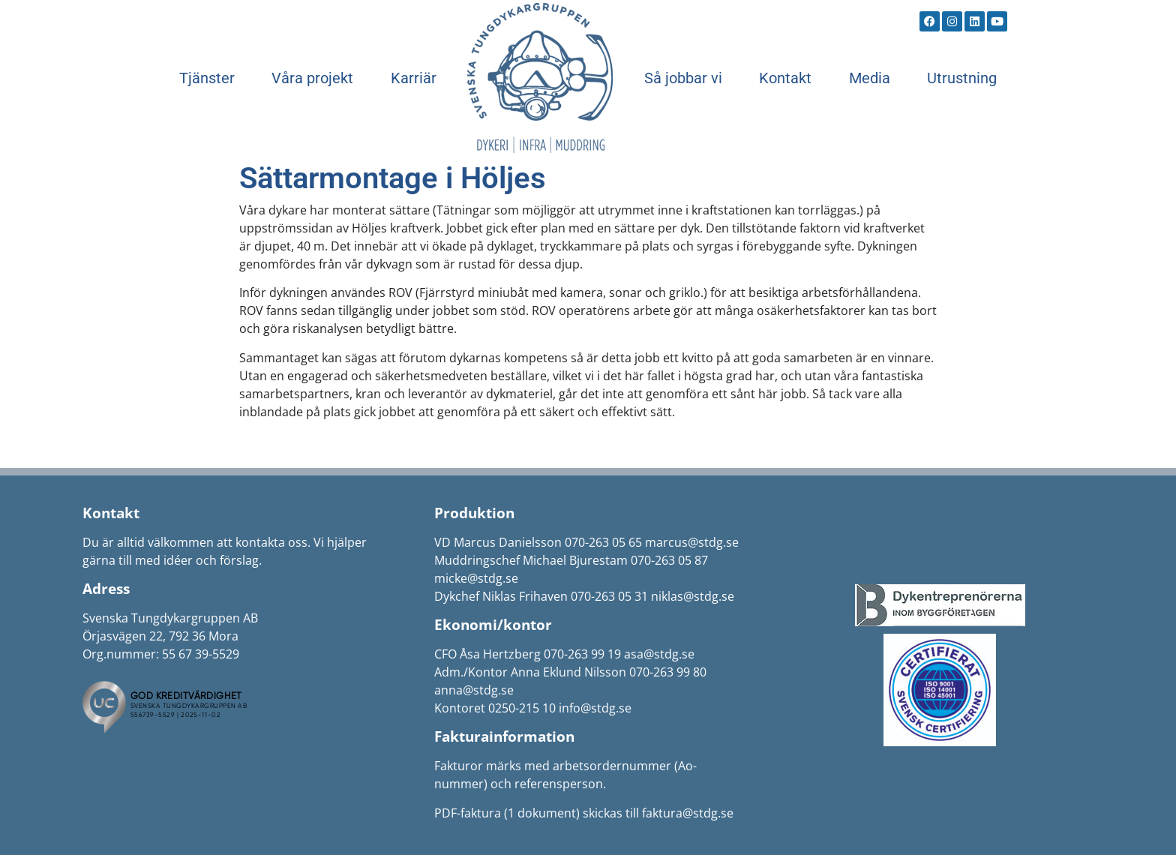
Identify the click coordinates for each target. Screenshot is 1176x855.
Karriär (413, 78)
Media (869, 78)
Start (540, 78)
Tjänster (207, 78)
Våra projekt (312, 78)
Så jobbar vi (683, 78)
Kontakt (785, 78)
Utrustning (962, 78)
